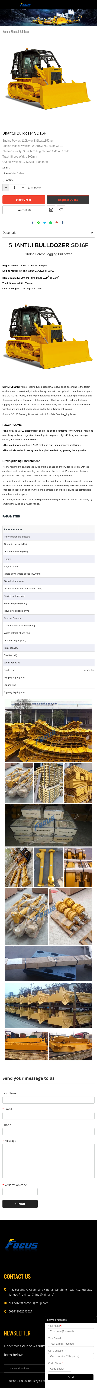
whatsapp (50, 222)
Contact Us (24, 210)
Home (5, 32)
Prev (7, 79)
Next (90, 79)
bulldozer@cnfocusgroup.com (26, 1303)
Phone (6, 1125)
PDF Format (51, 210)
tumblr (62, 222)
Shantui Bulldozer (20, 32)
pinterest (56, 222)
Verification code (14, 1185)
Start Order (23, 199)
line (38, 222)
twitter (44, 222)
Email (7, 1109)
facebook (32, 222)
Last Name (9, 1093)
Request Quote (68, 199)
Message (9, 1141)
